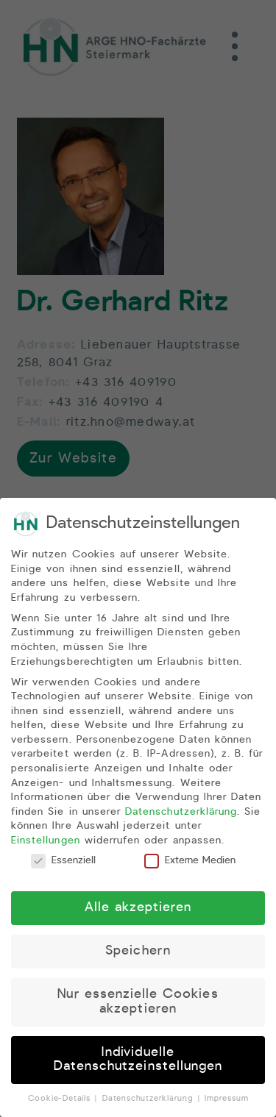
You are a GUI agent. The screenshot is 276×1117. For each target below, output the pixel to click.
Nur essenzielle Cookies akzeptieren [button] (137, 1004)
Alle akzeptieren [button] (138, 910)
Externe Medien (190, 863)
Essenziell (63, 863)
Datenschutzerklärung (181, 814)
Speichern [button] (137, 953)
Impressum (226, 1101)
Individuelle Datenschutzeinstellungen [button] (138, 1062)
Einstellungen (45, 843)
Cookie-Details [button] (61, 1101)
